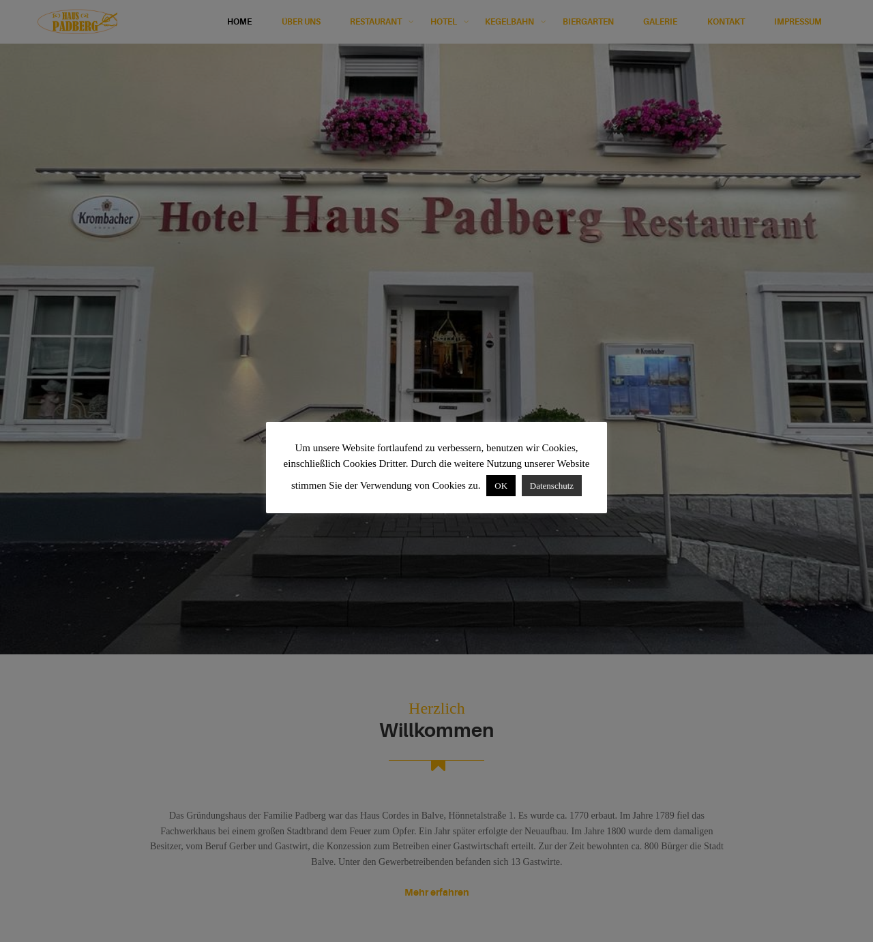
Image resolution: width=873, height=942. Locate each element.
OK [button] (500, 486)
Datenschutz (552, 486)
